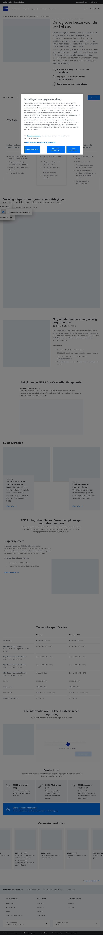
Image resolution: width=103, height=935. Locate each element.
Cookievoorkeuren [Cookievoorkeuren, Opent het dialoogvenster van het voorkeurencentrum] (32, 149)
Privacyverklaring (34, 136)
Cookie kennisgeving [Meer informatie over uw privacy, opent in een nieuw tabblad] (32, 142)
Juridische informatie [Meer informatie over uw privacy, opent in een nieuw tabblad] (47, 142)
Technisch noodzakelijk (56, 149)
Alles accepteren (73, 149)
